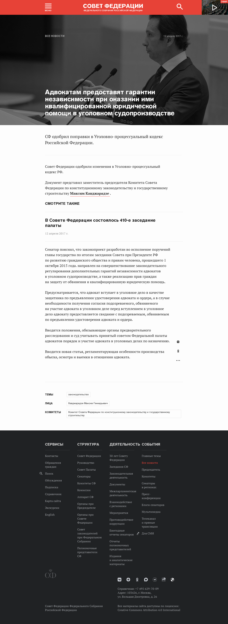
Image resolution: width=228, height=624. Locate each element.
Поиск (49, 473)
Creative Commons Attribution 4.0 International (149, 610)
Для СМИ (148, 533)
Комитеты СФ (86, 483)
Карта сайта (53, 501)
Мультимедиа (151, 512)
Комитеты (148, 476)
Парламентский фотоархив (172, 579)
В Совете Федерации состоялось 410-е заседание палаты (100, 223)
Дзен (128, 579)
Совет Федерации (89, 456)
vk (119, 579)
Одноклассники (178, 351)
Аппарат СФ (85, 497)
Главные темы (151, 456)
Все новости (54, 36)
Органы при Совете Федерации (85, 518)
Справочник (53, 494)
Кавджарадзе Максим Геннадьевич (88, 403)
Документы (117, 484)
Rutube (164, 579)
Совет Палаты (86, 469)
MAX (146, 579)
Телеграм (155, 579)
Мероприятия (118, 513)
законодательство (78, 394)
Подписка (51, 487)
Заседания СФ (118, 466)
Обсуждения (53, 480)
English (50, 514)
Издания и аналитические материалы (121, 560)
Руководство (85, 462)
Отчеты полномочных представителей (120, 545)
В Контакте (178, 342)
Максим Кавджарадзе (90, 193)
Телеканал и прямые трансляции (150, 522)
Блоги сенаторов (153, 505)
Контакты (51, 456)
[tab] (178, 353)
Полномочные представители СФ (87, 552)
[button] (48, 7)
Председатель (151, 469)
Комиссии (84, 490)
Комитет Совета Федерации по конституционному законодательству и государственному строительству (119, 413)
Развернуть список (178, 360)
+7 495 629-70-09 (147, 588)
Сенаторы (84, 476)
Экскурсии (52, 508)
